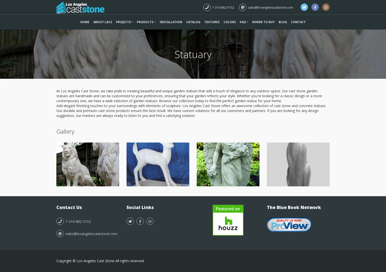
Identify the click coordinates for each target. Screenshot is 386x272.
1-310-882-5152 (218, 7)
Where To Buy (263, 22)
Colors (230, 22)
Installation (171, 22)
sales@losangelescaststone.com (266, 7)
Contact (298, 22)
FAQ (243, 22)
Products (145, 22)
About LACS (102, 22)
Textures (212, 22)
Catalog (193, 22)
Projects (123, 22)
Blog (283, 22)
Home (84, 22)
